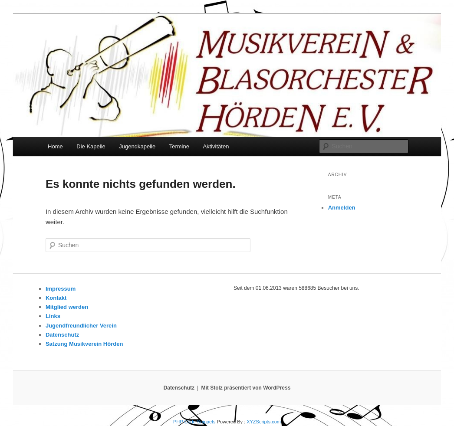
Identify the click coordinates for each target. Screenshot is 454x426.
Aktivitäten (216, 146)
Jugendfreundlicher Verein (81, 325)
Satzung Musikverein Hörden (84, 344)
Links (53, 316)
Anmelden (341, 207)
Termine (179, 146)
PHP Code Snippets (194, 421)
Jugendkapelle (137, 146)
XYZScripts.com (264, 421)
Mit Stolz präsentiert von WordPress (245, 388)
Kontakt (56, 298)
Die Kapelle (90, 146)
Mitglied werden (67, 307)
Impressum (61, 288)
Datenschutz (62, 334)
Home (55, 146)
